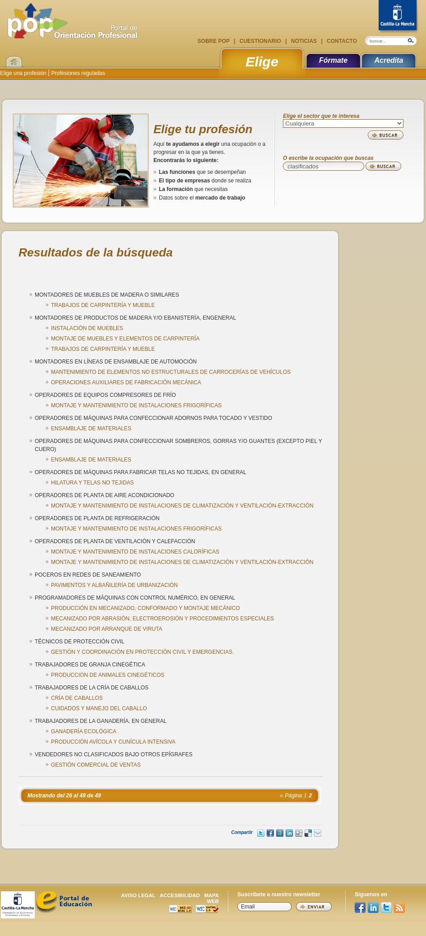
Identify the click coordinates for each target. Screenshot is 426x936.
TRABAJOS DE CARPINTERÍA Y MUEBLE (103, 305)
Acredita (388, 60)
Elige (261, 61)
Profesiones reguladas (77, 73)
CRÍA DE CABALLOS (77, 698)
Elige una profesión (24, 73)
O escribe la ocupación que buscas (328, 158)
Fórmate (333, 60)
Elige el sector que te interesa (321, 116)
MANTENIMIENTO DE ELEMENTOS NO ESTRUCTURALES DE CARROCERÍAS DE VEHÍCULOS (171, 372)
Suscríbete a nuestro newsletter (278, 894)
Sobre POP (214, 41)
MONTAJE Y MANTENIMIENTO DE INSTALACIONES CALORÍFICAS (135, 552)
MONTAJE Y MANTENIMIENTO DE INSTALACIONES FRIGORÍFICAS (136, 405)
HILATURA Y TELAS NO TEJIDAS (92, 483)
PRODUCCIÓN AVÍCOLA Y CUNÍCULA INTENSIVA (113, 742)
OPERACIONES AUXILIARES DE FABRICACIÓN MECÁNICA (126, 382)
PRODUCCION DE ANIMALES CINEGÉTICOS (107, 675)
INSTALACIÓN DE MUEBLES (87, 328)
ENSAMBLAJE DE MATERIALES (91, 428)
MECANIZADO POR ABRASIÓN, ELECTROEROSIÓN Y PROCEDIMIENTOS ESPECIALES (162, 618)
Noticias (303, 41)
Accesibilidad (180, 895)
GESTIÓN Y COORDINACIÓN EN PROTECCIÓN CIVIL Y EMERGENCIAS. (142, 652)
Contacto (341, 41)
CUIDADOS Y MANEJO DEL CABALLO (99, 708)
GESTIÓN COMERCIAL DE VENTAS (96, 765)
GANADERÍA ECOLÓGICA (83, 731)
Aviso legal (138, 895)
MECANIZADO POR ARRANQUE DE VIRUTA (106, 629)
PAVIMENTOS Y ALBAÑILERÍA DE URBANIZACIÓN (114, 585)
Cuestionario (260, 41)
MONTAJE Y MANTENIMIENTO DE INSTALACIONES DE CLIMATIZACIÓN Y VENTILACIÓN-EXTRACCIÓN (182, 506)
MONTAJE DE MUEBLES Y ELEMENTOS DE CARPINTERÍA (125, 338)
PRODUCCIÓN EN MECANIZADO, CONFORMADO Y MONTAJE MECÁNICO (145, 608)
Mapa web (211, 898)
